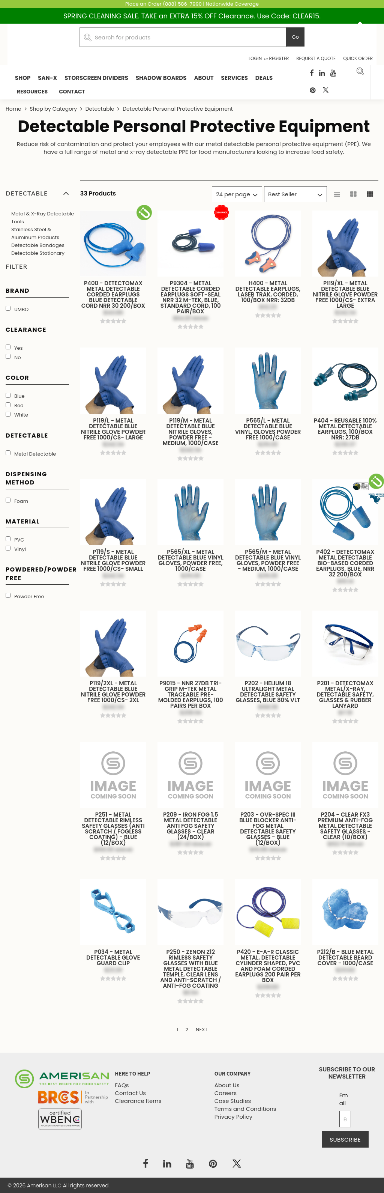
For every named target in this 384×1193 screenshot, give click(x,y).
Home (14, 109)
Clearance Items (138, 1101)
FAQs (122, 1085)
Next (201, 1029)
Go (295, 37)
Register (279, 58)
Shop (22, 78)
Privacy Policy (233, 1117)
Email (343, 1099)
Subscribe (345, 1139)
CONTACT (72, 91)
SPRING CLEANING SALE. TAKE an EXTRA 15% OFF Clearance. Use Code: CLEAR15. (192, 16)
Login (256, 58)
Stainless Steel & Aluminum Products (35, 233)
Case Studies (232, 1101)
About (203, 78)
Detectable (100, 109)
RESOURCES (32, 91)
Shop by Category (53, 109)
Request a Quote (316, 58)
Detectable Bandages (37, 245)
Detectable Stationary (37, 253)
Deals (264, 78)
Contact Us (130, 1093)
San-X (47, 78)
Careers (225, 1093)
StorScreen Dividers (96, 78)
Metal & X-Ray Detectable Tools (42, 217)
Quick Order (358, 58)
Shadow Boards (161, 78)
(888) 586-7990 (182, 4)
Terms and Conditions (245, 1109)
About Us (227, 1085)
